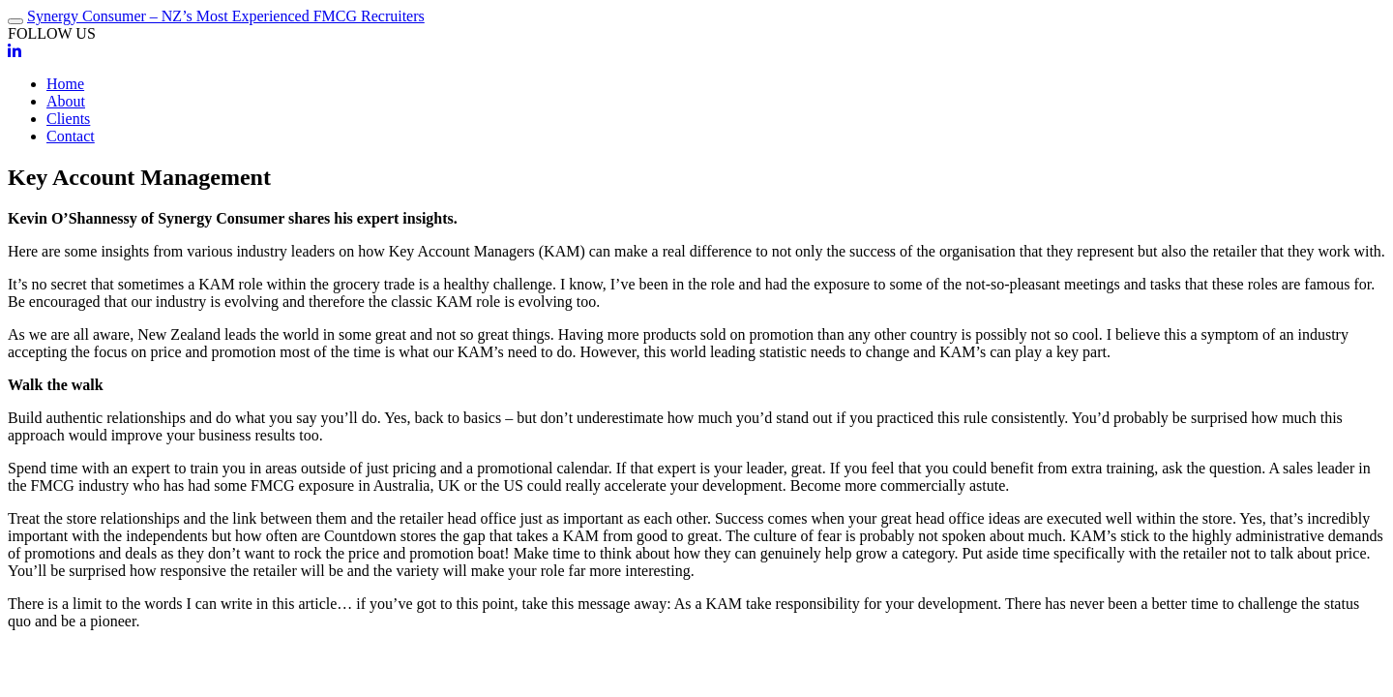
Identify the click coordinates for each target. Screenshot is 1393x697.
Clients (68, 118)
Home (65, 84)
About (65, 101)
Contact (70, 136)
